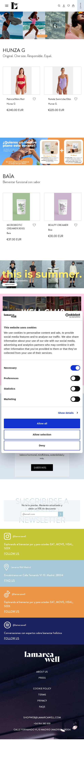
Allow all (42, 423)
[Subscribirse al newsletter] (60, 514)
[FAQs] (42, 707)
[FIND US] (9, 580)
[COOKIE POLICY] (42, 689)
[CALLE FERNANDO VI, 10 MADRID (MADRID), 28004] (42, 730)
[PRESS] (42, 678)
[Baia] (42, 151)
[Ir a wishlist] (68, 5)
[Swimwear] (42, 25)
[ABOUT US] (42, 672)
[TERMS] (42, 695)
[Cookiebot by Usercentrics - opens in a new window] (65, 315)
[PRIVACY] (42, 701)
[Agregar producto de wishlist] (34, 99)
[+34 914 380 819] (42, 723)
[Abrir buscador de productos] (59, 5)
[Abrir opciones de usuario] (63, 6)
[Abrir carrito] (73, 5)
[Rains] (42, 274)
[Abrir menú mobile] (6, 5)
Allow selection (42, 434)
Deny (42, 445)
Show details (66, 412)
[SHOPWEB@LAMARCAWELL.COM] (42, 717)
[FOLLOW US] (11, 554)
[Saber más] (42, 467)
